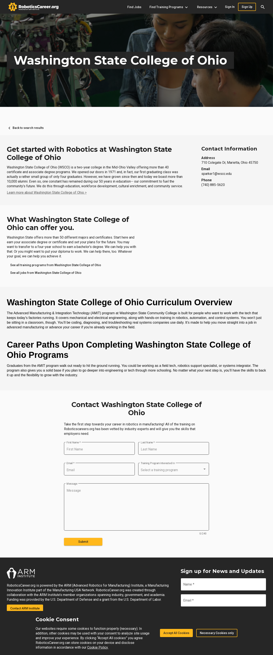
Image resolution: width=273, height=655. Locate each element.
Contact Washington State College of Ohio (136, 409)
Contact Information (229, 149)
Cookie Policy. (97, 647)
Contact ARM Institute (25, 608)
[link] (56, 265)
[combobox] (173, 470)
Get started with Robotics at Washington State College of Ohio (89, 153)
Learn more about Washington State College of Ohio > (47, 192)
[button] (263, 7)
